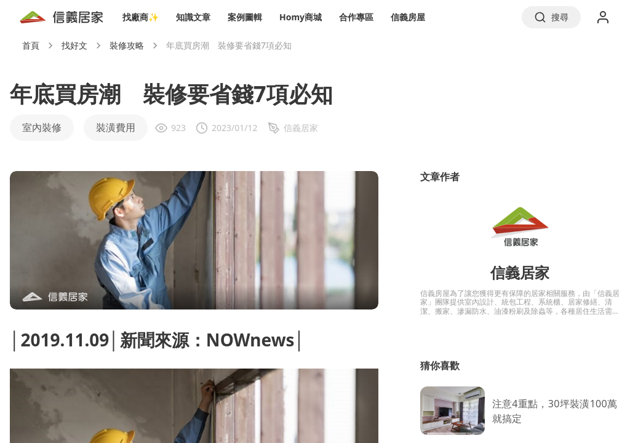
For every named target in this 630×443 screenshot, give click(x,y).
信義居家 (519, 272)
